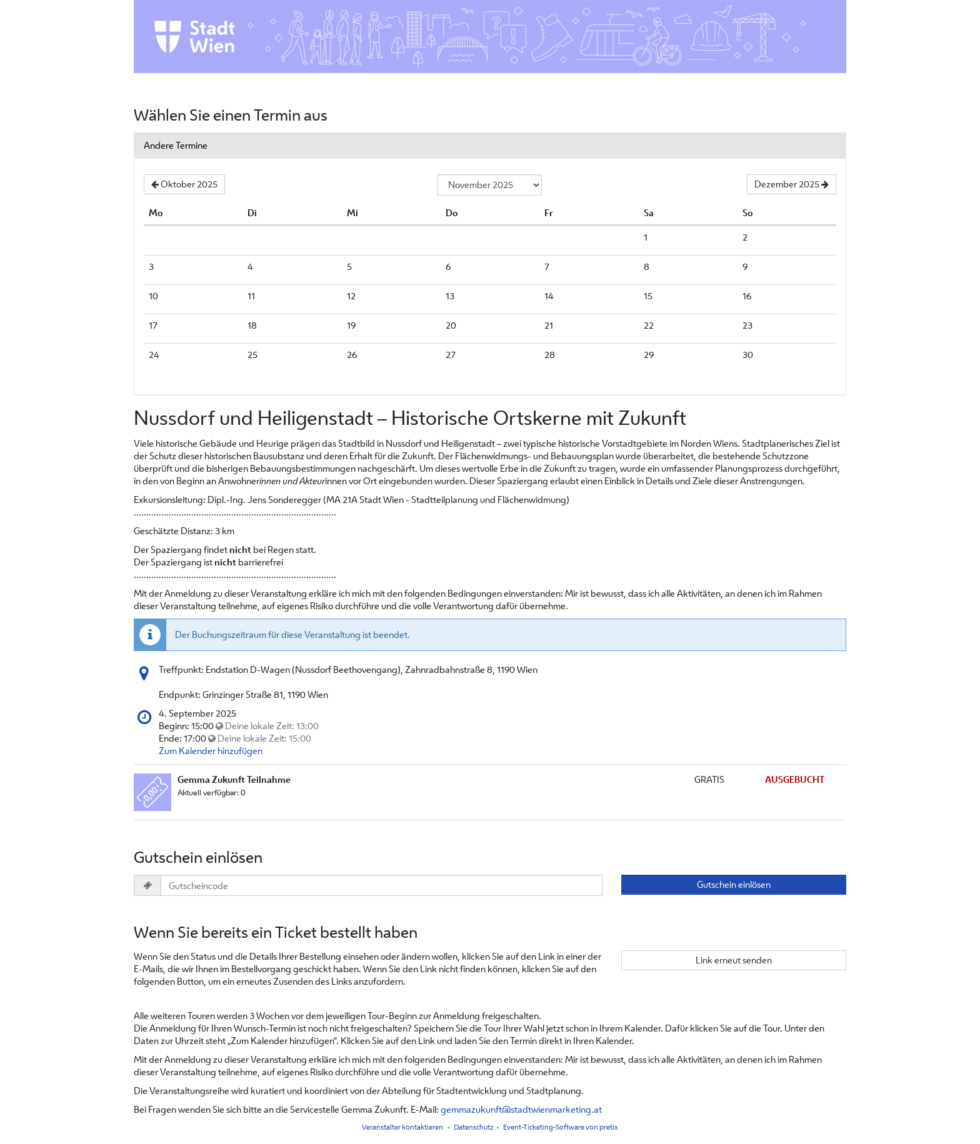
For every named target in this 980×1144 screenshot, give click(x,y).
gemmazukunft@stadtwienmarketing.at (521, 1109)
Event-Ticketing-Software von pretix (560, 1127)
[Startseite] (490, 36)
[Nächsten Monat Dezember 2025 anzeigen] (791, 184)
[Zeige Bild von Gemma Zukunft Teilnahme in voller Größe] (152, 792)
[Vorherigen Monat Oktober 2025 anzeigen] (184, 184)
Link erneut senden (734, 960)
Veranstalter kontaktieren (402, 1127)
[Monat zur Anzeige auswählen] (490, 185)
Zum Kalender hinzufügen (210, 751)
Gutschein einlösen (734, 884)
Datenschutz (473, 1127)
